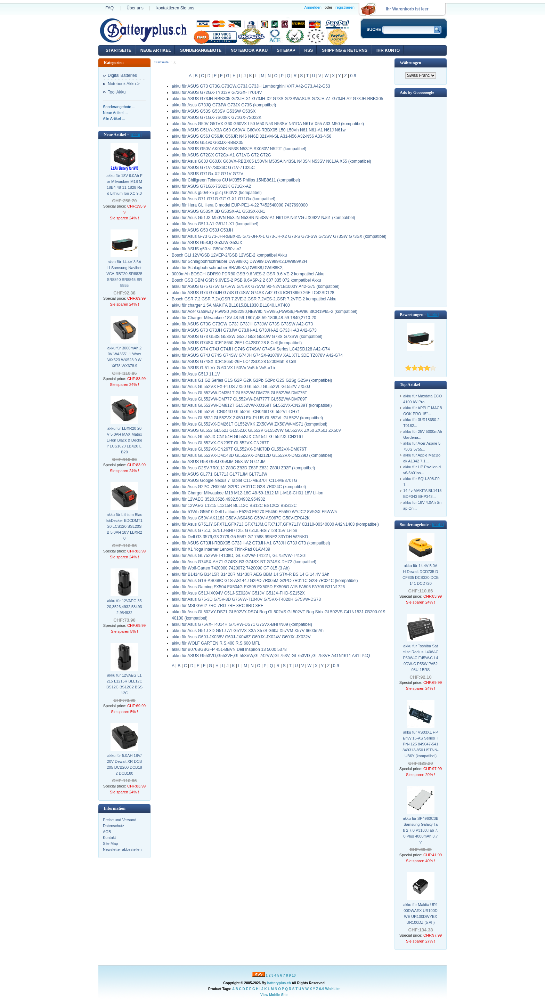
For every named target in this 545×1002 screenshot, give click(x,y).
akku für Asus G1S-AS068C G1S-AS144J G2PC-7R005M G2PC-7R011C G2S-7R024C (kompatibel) (265, 580)
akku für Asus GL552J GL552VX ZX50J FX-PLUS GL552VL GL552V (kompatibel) (247, 417)
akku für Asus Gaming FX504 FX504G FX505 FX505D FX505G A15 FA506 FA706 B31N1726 (258, 586)
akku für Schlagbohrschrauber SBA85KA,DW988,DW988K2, (228, 267)
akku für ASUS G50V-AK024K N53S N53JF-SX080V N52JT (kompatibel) (239, 148)
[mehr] (135, 134)
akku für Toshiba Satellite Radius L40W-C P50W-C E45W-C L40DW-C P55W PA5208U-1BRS (420, 658)
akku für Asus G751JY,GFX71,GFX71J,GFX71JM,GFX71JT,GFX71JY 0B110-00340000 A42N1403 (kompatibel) (275, 524)
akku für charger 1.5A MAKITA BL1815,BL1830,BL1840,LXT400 (231, 305)
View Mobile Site (273, 995)
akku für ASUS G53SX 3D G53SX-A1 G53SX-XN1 (218, 211)
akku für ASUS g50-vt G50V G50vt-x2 (207, 249)
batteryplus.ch (279, 983)
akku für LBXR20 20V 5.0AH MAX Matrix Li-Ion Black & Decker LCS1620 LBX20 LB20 (124, 440)
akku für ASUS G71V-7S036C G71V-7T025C (213, 167)
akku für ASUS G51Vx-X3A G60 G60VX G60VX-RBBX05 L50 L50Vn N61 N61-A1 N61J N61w (258, 130)
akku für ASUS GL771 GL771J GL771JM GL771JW (219, 474)
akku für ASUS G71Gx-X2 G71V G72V (207, 173)
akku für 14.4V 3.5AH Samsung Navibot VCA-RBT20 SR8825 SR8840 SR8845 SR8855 (124, 274)
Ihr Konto (388, 50)
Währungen (410, 62)
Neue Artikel (155, 50)
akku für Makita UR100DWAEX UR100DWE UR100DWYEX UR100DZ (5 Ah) (420, 913)
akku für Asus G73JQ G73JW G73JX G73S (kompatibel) (224, 105)
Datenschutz (113, 826)
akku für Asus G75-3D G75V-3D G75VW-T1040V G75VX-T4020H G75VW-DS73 (246, 599)
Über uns (135, 8)
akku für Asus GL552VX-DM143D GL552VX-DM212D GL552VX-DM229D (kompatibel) (252, 455)
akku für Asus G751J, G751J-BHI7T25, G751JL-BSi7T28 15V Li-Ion (234, 530)
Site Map (110, 843)
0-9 (353, 75)
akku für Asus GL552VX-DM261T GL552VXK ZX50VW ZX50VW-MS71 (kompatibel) (249, 424)
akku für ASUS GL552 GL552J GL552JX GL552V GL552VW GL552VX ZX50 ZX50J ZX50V (256, 430)
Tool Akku (116, 92)
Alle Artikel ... (114, 118)
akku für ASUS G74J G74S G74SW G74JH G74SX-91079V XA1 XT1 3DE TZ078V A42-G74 (257, 355)
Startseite (118, 50)
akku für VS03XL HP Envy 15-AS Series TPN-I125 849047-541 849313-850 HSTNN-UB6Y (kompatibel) (420, 744)
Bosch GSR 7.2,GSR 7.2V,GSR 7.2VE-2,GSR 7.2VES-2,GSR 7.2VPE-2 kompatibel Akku (254, 299)
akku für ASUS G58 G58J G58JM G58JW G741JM (219, 461)
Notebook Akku (249, 50)
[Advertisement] (420, 201)
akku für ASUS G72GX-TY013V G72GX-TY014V (217, 92)
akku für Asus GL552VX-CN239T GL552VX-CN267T (220, 443)
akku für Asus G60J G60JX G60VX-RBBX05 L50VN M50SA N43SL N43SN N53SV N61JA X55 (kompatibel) (271, 161)
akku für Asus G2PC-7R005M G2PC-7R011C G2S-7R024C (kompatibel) (239, 486)
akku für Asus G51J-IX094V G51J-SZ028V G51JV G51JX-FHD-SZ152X (238, 593)
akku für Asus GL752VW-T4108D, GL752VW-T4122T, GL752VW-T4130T (239, 555)
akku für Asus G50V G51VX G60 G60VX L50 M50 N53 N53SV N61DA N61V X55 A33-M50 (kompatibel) (268, 123)
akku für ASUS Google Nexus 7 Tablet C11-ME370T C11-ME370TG (234, 480)
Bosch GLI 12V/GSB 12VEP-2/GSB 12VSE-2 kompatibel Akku (229, 255)
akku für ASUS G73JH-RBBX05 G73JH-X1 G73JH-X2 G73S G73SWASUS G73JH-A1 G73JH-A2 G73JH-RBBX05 (277, 98)
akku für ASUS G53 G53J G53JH (202, 230)
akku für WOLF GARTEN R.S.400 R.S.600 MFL (216, 643)
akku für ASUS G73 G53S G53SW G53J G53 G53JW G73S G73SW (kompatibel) (247, 336)
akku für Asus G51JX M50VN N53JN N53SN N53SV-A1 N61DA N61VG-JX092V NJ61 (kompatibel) (263, 217)
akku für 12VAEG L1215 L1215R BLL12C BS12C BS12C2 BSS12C (124, 684)
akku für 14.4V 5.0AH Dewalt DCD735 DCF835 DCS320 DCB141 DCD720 (420, 574)
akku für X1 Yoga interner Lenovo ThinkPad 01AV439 (221, 549)
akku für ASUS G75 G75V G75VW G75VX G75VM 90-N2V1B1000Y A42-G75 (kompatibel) (256, 286)
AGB (107, 832)
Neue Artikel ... (115, 113)
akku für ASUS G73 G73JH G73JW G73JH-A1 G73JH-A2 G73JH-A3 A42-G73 (244, 330)
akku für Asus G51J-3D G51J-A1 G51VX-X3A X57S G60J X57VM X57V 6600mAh (248, 630)
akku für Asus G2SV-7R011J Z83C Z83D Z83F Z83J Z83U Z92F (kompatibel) (243, 468)
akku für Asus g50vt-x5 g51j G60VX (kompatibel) (217, 192)
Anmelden (313, 7)
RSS (308, 50)
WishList (332, 989)
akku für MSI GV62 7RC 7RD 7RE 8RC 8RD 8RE (217, 605)
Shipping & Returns (344, 50)
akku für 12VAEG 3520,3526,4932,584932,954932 (124, 607)
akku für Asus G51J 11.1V (196, 374)
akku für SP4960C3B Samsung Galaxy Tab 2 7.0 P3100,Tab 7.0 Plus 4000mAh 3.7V (421, 830)
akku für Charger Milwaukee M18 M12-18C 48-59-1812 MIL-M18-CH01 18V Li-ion (247, 493)
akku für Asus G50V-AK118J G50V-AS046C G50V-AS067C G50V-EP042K (241, 518)
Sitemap (286, 50)
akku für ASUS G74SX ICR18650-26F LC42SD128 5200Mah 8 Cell (234, 361)
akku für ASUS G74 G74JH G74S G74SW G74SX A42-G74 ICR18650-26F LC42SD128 (253, 292)
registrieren (345, 7)
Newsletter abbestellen (122, 849)
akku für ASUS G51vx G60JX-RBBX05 (207, 142)
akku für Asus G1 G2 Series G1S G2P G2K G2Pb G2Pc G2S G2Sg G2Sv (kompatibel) (252, 380)
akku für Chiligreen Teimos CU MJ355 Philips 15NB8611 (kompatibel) (236, 180)
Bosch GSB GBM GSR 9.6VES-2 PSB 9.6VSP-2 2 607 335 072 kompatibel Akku (246, 280)
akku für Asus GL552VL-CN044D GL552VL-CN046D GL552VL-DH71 (236, 411)
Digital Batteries (122, 75)
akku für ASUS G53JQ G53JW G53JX (207, 242)
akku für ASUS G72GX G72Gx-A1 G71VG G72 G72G (221, 155)
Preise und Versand (119, 820)
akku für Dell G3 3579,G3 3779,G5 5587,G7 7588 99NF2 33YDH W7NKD (240, 536)
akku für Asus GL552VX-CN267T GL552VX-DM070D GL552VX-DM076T (239, 449)
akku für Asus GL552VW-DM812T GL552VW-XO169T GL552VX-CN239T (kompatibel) (252, 405)
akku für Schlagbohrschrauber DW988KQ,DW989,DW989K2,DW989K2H (239, 261)
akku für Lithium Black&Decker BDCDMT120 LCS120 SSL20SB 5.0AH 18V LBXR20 (124, 526)
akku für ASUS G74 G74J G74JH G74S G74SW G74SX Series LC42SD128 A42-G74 (251, 349)
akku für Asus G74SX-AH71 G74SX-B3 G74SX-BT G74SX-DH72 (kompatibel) (244, 561)
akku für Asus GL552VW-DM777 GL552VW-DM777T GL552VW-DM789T (239, 399)
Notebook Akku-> (124, 83)
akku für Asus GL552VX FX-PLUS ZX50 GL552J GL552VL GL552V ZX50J (241, 386)
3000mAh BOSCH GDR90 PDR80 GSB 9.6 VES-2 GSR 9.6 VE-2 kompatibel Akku (248, 274)
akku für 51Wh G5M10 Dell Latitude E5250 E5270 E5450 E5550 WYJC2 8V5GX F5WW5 (254, 511)
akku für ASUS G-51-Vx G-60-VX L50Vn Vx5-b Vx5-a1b (223, 367)
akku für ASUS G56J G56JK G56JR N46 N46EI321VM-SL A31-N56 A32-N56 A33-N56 (251, 136)
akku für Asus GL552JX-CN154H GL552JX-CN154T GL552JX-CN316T (237, 436)
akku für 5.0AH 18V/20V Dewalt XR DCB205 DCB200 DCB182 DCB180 (124, 764)
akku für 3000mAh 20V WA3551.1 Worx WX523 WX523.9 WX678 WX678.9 (124, 357)
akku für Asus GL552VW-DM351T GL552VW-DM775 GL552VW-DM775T (239, 392)
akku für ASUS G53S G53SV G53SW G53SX (213, 111)
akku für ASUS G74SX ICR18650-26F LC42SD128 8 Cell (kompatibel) (237, 342)
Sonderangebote (200, 50)
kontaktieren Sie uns (175, 8)
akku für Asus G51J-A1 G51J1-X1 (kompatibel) (215, 223)
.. (421, 356)
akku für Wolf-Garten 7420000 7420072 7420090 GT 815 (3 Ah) (231, 568)
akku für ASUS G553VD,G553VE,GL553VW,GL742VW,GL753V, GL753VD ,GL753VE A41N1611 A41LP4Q (271, 655)
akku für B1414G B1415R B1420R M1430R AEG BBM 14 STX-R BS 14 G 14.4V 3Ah (251, 574)
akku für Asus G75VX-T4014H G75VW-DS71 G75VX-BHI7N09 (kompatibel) (242, 624)
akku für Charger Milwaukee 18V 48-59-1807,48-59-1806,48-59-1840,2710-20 (244, 317)
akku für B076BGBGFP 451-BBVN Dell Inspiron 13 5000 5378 (229, 649)
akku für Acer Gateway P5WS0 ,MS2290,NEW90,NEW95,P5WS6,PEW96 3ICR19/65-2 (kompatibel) (264, 311)
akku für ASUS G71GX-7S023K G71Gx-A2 (211, 186)
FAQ (109, 8)
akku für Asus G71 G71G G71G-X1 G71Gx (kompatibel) (223, 198)
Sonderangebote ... (119, 107)
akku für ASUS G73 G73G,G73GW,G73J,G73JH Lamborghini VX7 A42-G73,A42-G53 (251, 86)
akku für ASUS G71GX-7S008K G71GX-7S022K (216, 117)
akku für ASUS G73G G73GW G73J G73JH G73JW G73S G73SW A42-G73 (242, 324)
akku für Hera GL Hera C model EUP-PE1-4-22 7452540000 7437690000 (240, 205)
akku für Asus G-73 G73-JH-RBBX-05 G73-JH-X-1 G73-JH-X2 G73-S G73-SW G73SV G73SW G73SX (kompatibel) (279, 236)
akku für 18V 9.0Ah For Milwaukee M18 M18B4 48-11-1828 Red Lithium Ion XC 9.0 (124, 184)
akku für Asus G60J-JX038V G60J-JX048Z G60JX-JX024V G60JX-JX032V (241, 637)
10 (293, 975)
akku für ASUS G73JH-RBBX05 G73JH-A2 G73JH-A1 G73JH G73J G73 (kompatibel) (251, 543)
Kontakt (109, 837)
